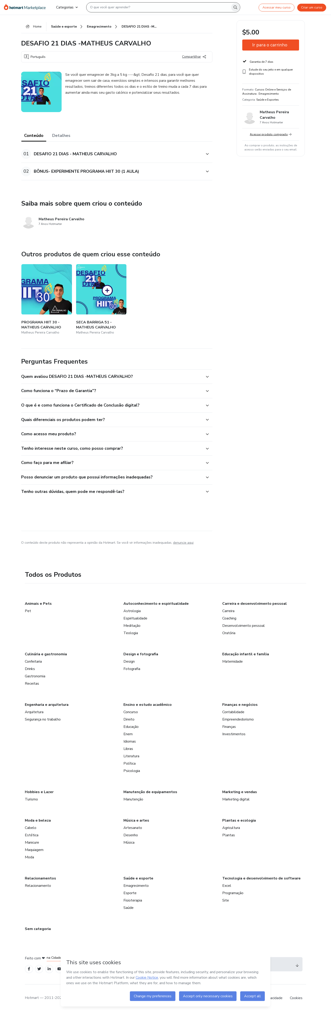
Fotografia (131, 668)
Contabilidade (233, 712)
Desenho (130, 835)
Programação (232, 893)
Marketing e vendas (239, 791)
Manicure (32, 842)
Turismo (31, 799)
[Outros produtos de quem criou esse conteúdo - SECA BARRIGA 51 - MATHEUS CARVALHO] (101, 300)
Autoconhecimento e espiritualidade (156, 603)
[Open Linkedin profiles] (49, 969)
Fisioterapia (132, 900)
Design (129, 661)
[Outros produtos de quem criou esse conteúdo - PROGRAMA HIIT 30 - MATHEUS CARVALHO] (46, 300)
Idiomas (129, 741)
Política (129, 763)
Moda (29, 857)
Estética (31, 835)
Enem (128, 734)
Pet (28, 610)
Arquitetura (34, 712)
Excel (226, 885)
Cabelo (30, 827)
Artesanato (132, 827)
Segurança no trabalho (43, 719)
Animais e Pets (38, 603)
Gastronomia (35, 676)
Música (128, 842)
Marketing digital (236, 799)
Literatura (131, 756)
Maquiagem (34, 849)
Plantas (228, 835)
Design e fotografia (140, 654)
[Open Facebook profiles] (29, 969)
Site (225, 900)
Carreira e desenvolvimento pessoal (254, 603)
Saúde (128, 907)
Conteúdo (33, 135)
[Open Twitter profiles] (39, 969)
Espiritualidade (135, 618)
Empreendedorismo (238, 719)
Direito (128, 719)
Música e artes (136, 820)
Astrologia (132, 610)
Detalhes (61, 135)
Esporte (130, 893)
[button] (111, 154)
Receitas (32, 683)
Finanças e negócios (240, 704)
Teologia (130, 633)
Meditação (131, 625)
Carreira (228, 610)
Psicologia (131, 770)
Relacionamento (38, 885)
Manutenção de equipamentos (150, 791)
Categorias (67, 7)
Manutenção (133, 799)
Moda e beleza (38, 820)
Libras (128, 748)
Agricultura (231, 827)
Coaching (229, 618)
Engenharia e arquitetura (46, 704)
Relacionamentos (40, 878)
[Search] (235, 7)
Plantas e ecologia (239, 820)
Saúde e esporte (138, 878)
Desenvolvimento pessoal (243, 625)
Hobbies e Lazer (39, 791)
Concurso (130, 712)
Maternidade (232, 661)
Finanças (229, 726)
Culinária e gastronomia (46, 654)
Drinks (30, 668)
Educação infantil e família (245, 654)
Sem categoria (38, 928)
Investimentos (233, 734)
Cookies (296, 998)
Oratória (228, 633)
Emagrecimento (136, 885)
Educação (131, 726)
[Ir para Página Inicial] (26, 7)
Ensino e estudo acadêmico (147, 704)
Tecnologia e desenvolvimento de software (261, 878)
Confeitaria (33, 661)
